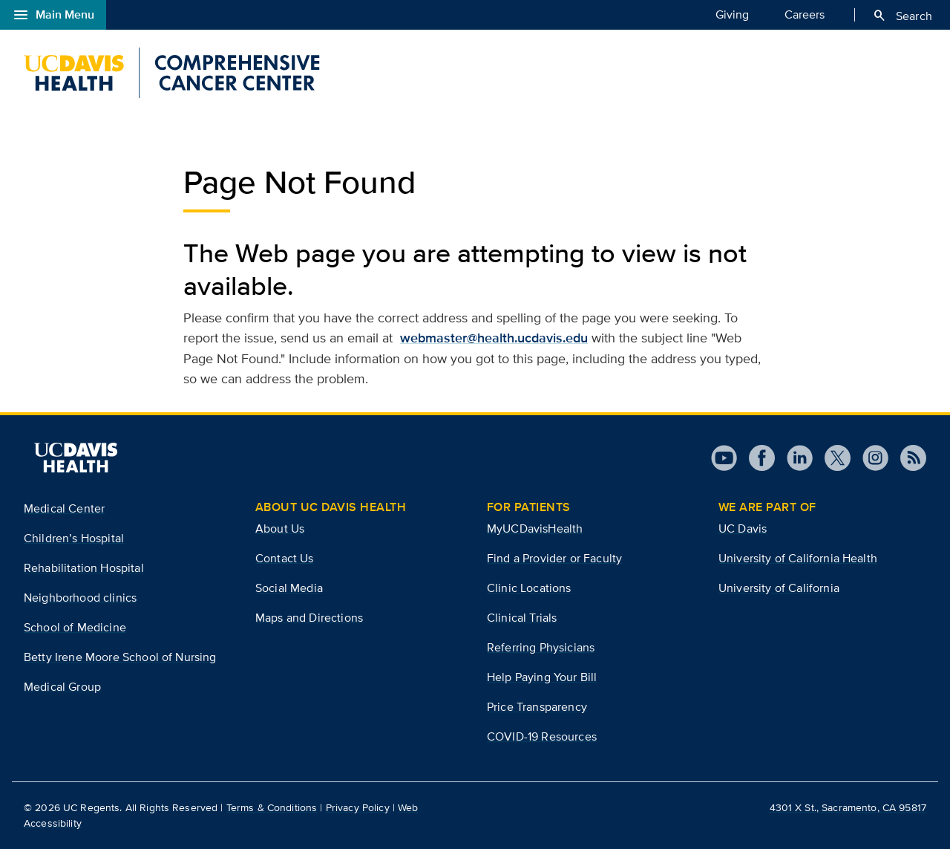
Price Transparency (537, 706)
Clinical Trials (522, 617)
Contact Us (284, 558)
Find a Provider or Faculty (554, 558)
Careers (804, 14)
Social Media (289, 587)
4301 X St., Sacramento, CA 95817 (848, 807)
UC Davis (742, 528)
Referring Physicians (540, 647)
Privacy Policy (358, 807)
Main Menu (53, 14)
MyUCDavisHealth (535, 528)
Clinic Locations (529, 587)
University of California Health (797, 558)
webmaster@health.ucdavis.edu (494, 338)
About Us (279, 528)
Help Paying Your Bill (542, 677)
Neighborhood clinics (80, 597)
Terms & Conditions (272, 807)
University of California (778, 587)
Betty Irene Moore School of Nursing (120, 657)
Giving (732, 14)
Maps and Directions (309, 617)
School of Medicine (75, 627)
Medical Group (62, 686)
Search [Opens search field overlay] (902, 16)
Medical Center (64, 508)
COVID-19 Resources (542, 736)
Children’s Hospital (74, 538)
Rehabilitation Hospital (84, 567)
